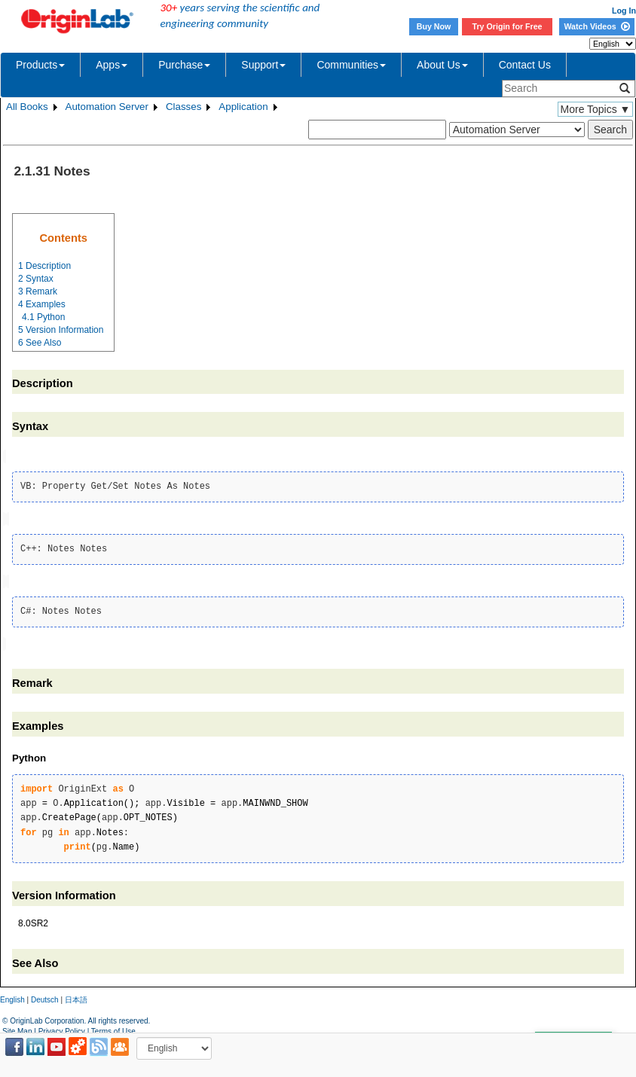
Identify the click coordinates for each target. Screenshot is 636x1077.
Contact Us (525, 65)
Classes (183, 106)
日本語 (76, 997)
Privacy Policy (61, 1028)
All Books (27, 106)
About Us (442, 65)
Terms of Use (113, 1028)
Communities (351, 65)
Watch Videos (596, 26)
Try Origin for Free (507, 26)
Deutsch (45, 997)
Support (263, 65)
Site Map (17, 1028)
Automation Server (107, 106)
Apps (111, 65)
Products (40, 65)
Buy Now (434, 26)
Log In (624, 10)
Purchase (184, 65)
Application (243, 106)
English (12, 997)
